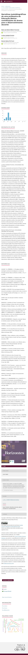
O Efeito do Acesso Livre (8, 563)
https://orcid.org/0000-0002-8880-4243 (10, 43)
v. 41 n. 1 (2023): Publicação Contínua (10, 7)
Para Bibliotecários (5, 610)
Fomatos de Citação (8, 490)
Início (2, 6)
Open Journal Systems (7, 597)
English (5, 589)
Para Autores (4, 608)
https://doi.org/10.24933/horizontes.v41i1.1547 (14, 48)
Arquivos (7, 6)
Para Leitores (4, 605)
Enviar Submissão (8, 580)
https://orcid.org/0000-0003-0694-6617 (10, 32)
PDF (4, 466)
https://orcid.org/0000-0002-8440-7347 (10, 38)
